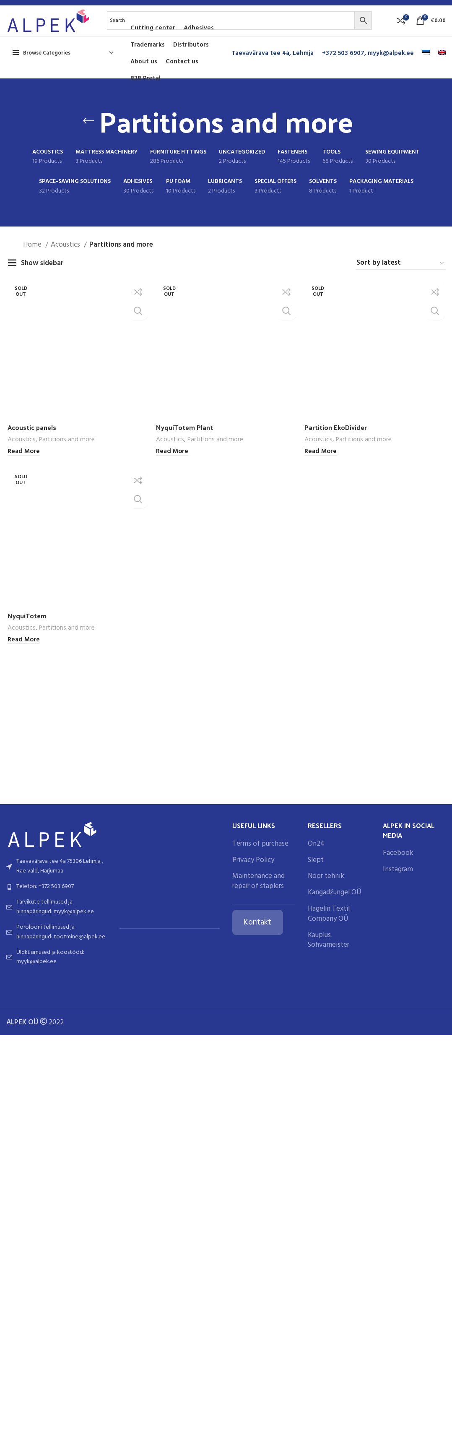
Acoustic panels (32, 929)
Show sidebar (42, 276)
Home (33, 257)
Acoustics (66, 257)
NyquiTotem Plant (185, 929)
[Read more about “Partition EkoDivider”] (321, 954)
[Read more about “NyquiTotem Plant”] (172, 954)
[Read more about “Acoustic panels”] (22, 954)
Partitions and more (66, 942)
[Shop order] (401, 276)
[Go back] (88, 133)
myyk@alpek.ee (391, 66)
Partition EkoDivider (337, 929)
